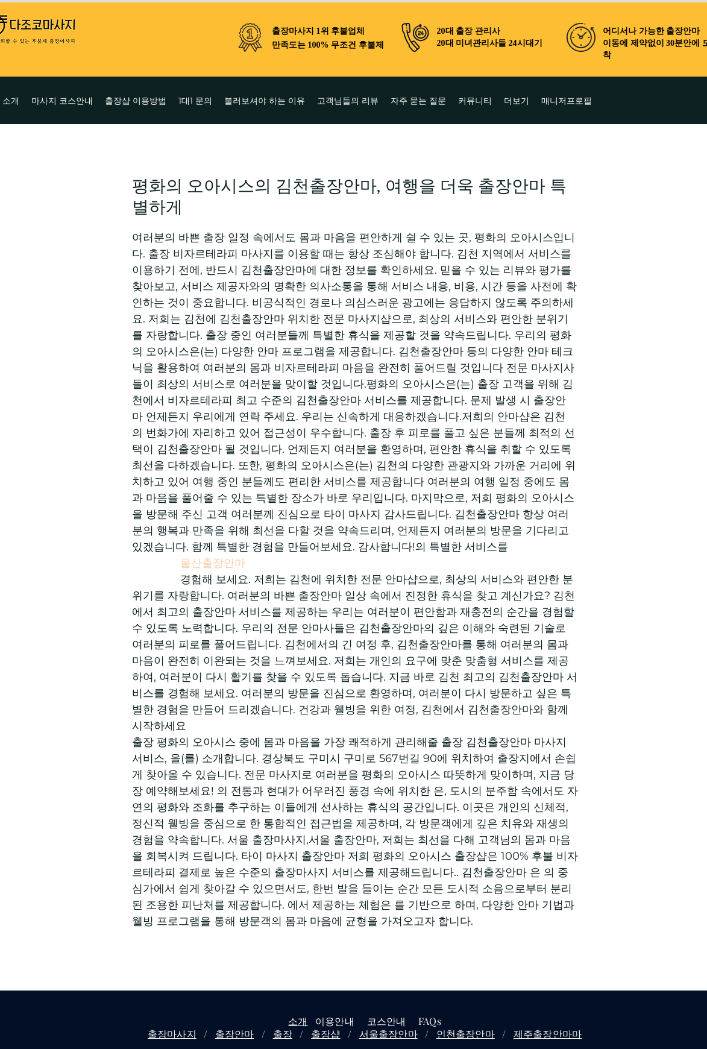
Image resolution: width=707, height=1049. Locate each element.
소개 (297, 1021)
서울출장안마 (388, 1033)
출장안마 (234, 1033)
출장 (282, 1033)
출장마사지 (172, 1033)
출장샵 (325, 1033)
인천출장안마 (465, 1033)
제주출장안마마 (548, 1033)
